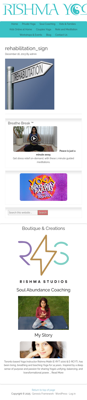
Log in (72, 393)
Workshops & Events (31, 34)
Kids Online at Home (21, 29)
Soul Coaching (47, 24)
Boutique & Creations (43, 228)
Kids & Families (67, 24)
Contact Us (61, 34)
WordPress (61, 393)
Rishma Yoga (29, 10)
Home (14, 24)
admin (33, 54)
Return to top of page (43, 390)
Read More (57, 372)
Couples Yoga (43, 29)
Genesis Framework (43, 393)
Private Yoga (28, 24)
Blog (48, 34)
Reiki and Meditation (65, 29)
